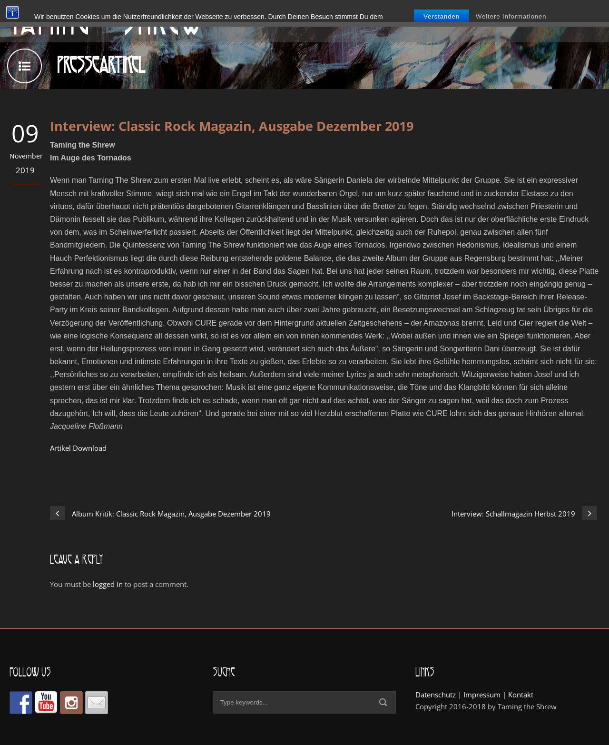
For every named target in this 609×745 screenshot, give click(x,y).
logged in (108, 584)
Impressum (482, 694)
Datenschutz (435, 694)
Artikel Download (78, 448)
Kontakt (520, 694)
